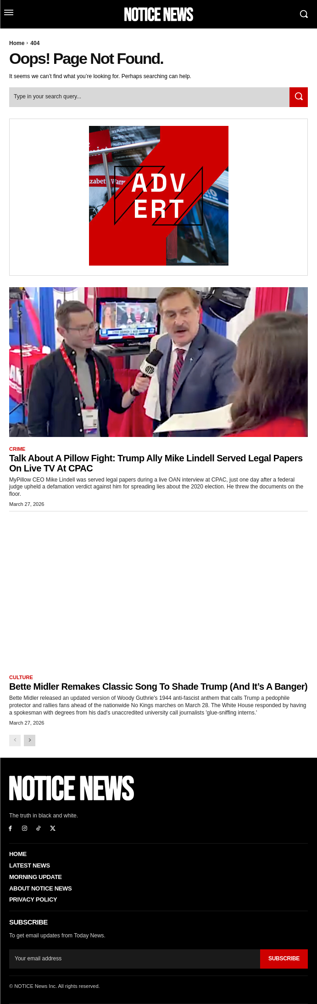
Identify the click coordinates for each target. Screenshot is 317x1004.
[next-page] (29, 740)
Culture (21, 677)
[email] (134, 959)
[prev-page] (15, 740)
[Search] (298, 97)
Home (16, 43)
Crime (17, 449)
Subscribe (284, 958)
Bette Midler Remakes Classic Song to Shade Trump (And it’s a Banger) (158, 686)
